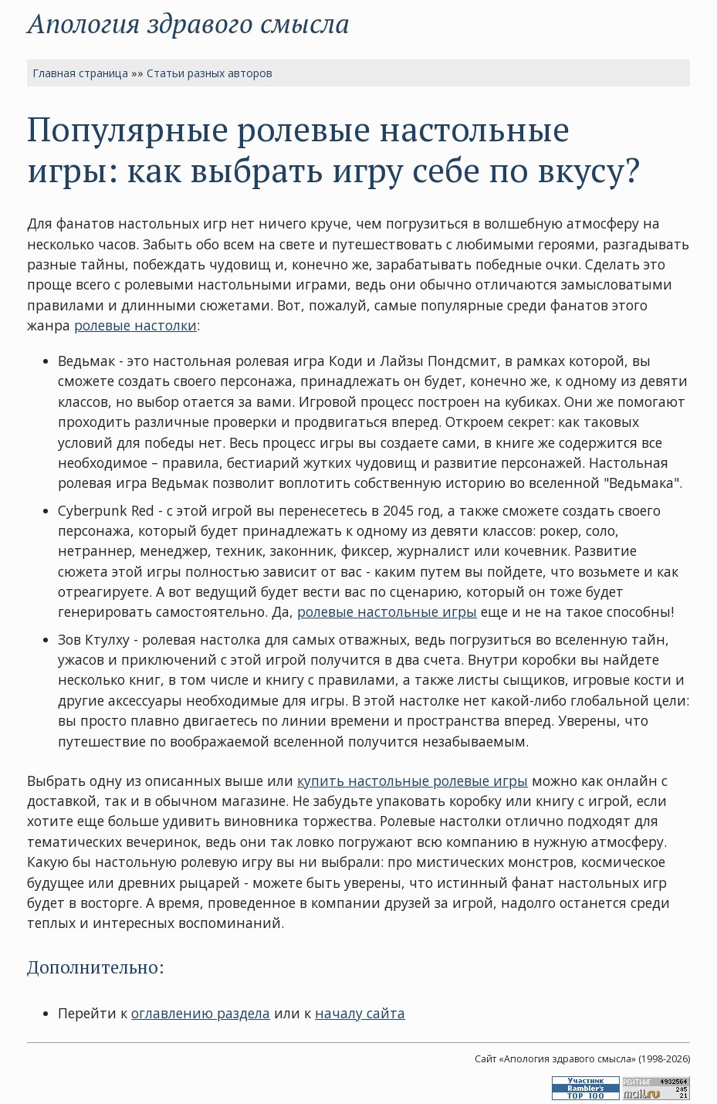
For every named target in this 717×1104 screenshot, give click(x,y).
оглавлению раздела (200, 1013)
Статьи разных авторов (209, 73)
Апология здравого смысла (188, 23)
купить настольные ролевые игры (412, 780)
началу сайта (360, 1013)
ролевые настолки (135, 325)
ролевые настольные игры (387, 611)
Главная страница (80, 73)
